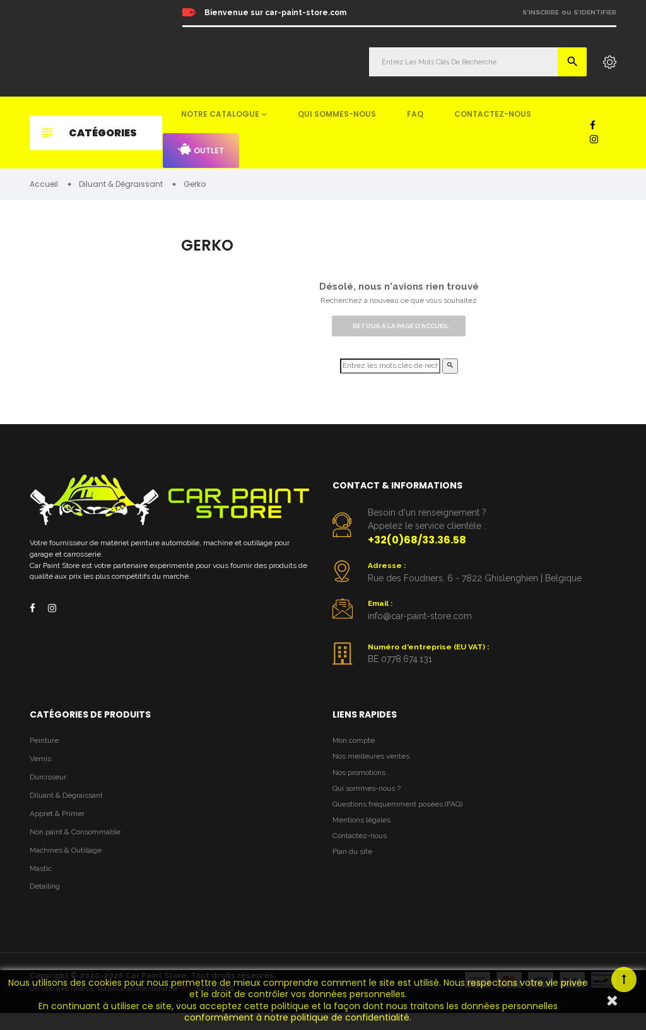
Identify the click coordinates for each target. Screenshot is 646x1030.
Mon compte (356, 749)
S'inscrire (540, 12)
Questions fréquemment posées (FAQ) (403, 818)
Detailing (47, 903)
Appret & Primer (60, 826)
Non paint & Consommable (80, 845)
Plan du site (354, 870)
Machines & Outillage (70, 865)
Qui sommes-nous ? (369, 801)
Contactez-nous (492, 114)
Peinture (45, 749)
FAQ (415, 114)
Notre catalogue (220, 114)
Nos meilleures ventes (374, 766)
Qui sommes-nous (337, 114)
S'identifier (594, 12)
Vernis (41, 768)
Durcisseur (50, 788)
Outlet (201, 149)
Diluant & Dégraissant (71, 807)
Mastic (42, 884)
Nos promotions (362, 783)
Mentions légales (364, 835)
